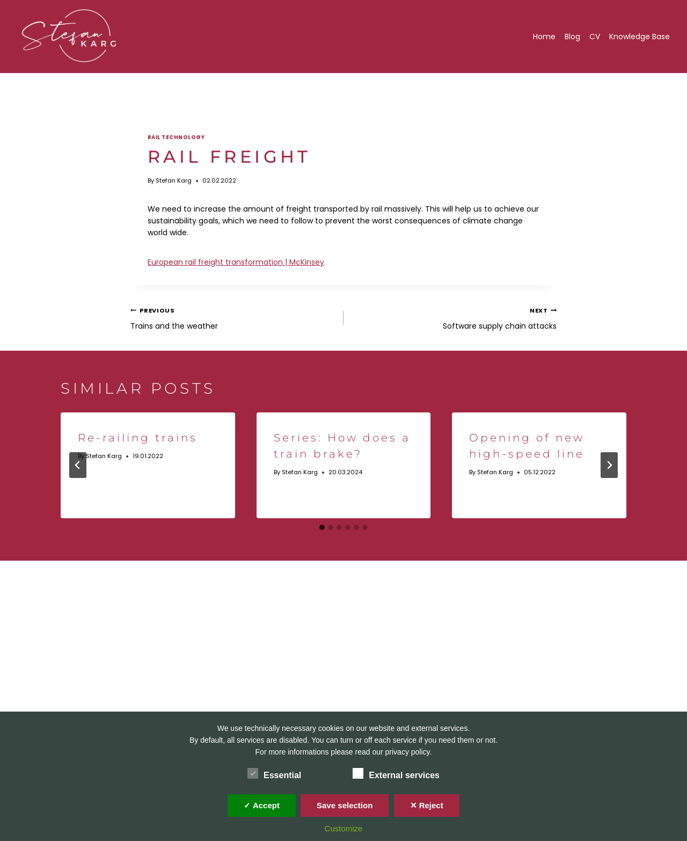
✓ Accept (262, 805)
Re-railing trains (138, 437)
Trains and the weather (233, 317)
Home (544, 36)
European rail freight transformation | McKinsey (236, 262)
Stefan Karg (174, 180)
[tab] (322, 527)
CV (594, 36)
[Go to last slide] (77, 465)
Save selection (344, 805)
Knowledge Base (639, 36)
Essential (274, 773)
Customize (344, 828)
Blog (572, 36)
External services (396, 773)
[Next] (609, 465)
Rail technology (176, 137)
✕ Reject (426, 805)
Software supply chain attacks (454, 317)
